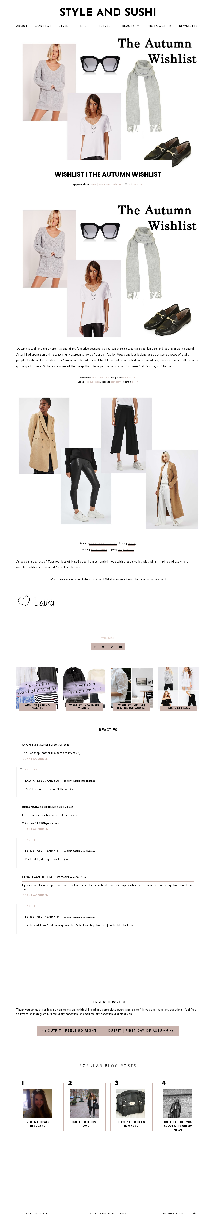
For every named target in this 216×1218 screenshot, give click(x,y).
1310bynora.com (47, 823)
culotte (131, 543)
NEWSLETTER (189, 26)
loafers (134, 381)
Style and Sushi (108, 13)
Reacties (30, 769)
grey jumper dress (101, 377)
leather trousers (99, 549)
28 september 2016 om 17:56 (79, 918)
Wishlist (108, 638)
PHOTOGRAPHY (159, 26)
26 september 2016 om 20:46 (56, 807)
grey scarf (116, 381)
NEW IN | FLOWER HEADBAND (37, 1124)
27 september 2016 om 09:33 (69, 877)
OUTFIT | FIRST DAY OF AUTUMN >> (141, 1031)
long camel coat (126, 549)
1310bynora (30, 807)
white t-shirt (128, 377)
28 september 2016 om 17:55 (79, 781)
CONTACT (43, 26)
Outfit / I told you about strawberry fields (178, 1125)
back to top (35, 1214)
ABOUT (22, 26)
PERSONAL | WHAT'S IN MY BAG (131, 1124)
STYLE (63, 26)
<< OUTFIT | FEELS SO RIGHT (70, 1031)
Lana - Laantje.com (37, 877)
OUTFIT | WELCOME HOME (85, 1124)
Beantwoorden (36, 759)
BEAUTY (128, 26)
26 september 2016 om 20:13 (53, 745)
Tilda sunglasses (92, 381)
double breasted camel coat (103, 543)
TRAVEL (104, 26)
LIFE (83, 26)
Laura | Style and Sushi (103, 184)
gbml (193, 1214)
